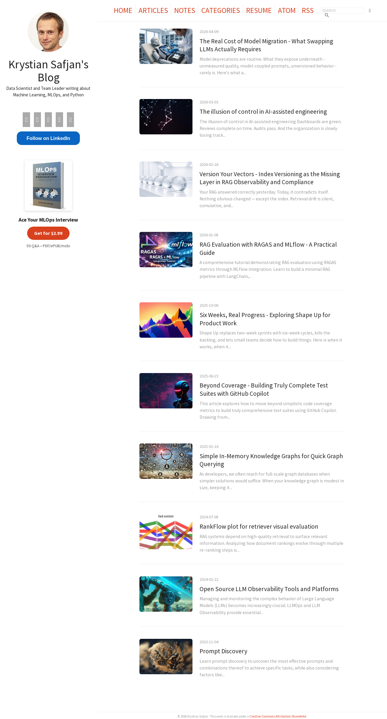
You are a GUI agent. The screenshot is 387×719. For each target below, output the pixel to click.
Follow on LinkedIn (48, 138)
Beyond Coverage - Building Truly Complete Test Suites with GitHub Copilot (264, 389)
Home (123, 10)
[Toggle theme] (370, 10)
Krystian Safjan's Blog (48, 70)
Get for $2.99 (48, 233)
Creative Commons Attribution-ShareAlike (277, 716)
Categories (220, 10)
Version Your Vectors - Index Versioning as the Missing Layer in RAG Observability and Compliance (270, 178)
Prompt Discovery (223, 651)
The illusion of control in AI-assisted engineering (263, 112)
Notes (184, 10)
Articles (153, 10)
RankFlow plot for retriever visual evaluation (259, 526)
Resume (259, 10)
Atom (287, 10)
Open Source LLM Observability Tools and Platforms (269, 589)
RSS (308, 10)
